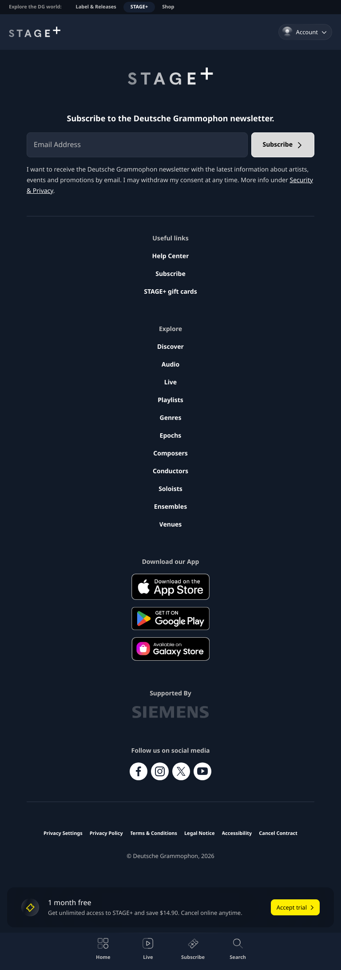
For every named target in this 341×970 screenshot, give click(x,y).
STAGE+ (139, 7)
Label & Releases (96, 7)
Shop (168, 7)
